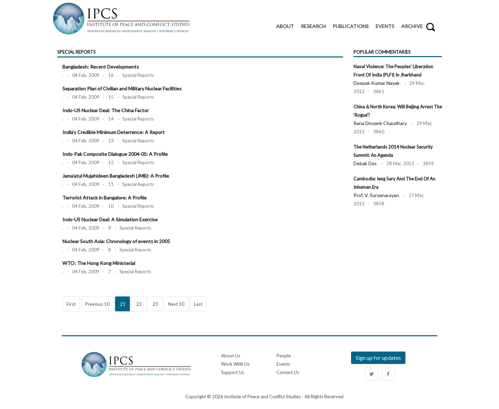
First (71, 304)
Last (198, 304)
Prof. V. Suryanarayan (376, 195)
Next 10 (176, 304)
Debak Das (365, 163)
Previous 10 (97, 304)
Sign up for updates (378, 357)
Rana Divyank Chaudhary (380, 123)
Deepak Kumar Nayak (376, 83)
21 (122, 304)
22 (139, 304)
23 (155, 304)
